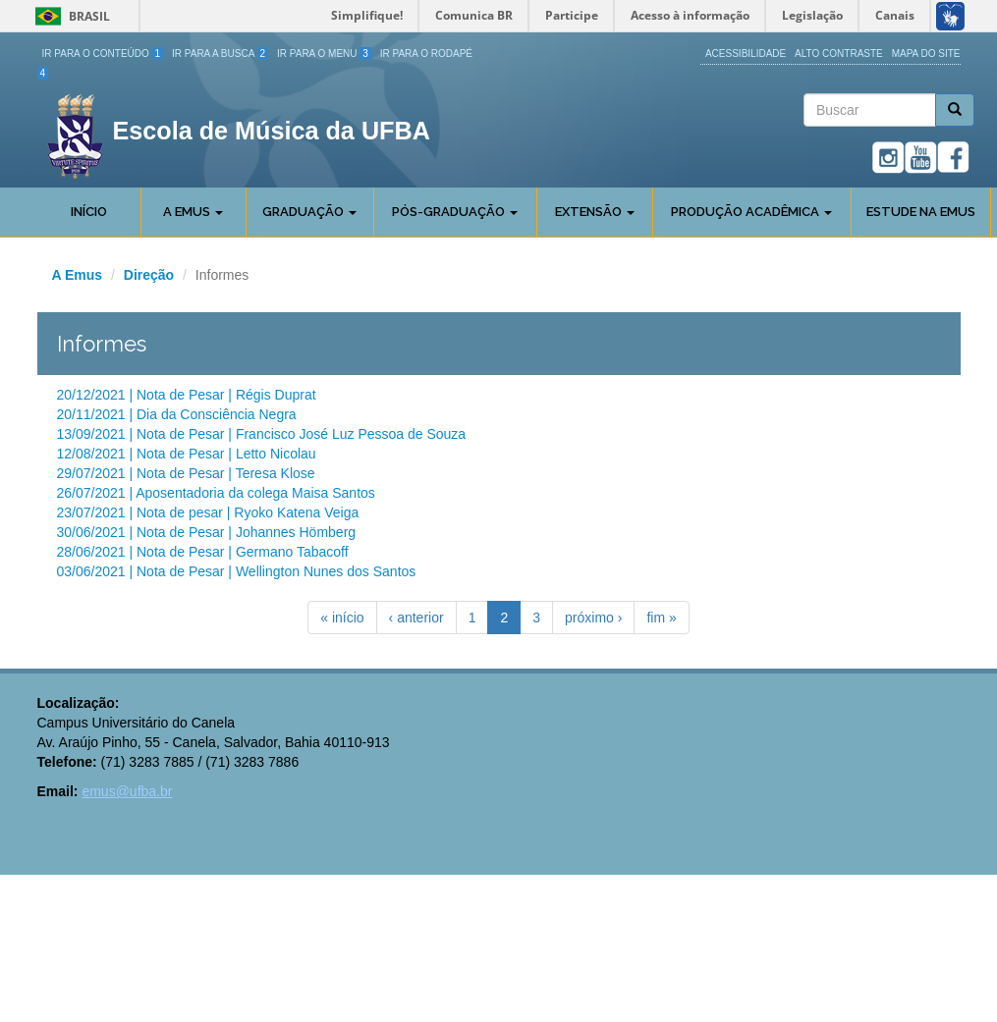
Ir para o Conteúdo (103, 53)
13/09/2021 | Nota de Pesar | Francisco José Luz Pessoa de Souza (262, 434)
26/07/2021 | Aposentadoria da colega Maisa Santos (216, 493)
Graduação (309, 211)
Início (89, 211)
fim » (661, 617)
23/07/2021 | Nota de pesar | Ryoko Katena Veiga (208, 512)
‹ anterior (416, 617)
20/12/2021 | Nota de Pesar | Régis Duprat (186, 395)
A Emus (193, 211)
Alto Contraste (839, 53)
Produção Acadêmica (751, 211)
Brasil (69, 16)
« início (341, 617)
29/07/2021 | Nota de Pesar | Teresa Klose (186, 473)
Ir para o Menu (324, 53)
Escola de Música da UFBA (271, 130)
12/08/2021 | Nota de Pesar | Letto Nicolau (186, 453)
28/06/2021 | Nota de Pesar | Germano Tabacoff (203, 552)
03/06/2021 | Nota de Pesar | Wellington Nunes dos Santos (236, 571)
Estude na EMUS (920, 211)
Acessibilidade (745, 53)
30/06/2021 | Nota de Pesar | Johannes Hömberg (207, 532)
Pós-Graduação (455, 211)
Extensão (595, 211)
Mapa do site (926, 53)
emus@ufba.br (127, 791)
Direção (149, 275)
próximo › (593, 617)
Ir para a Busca (220, 53)
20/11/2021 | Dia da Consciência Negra (177, 414)
